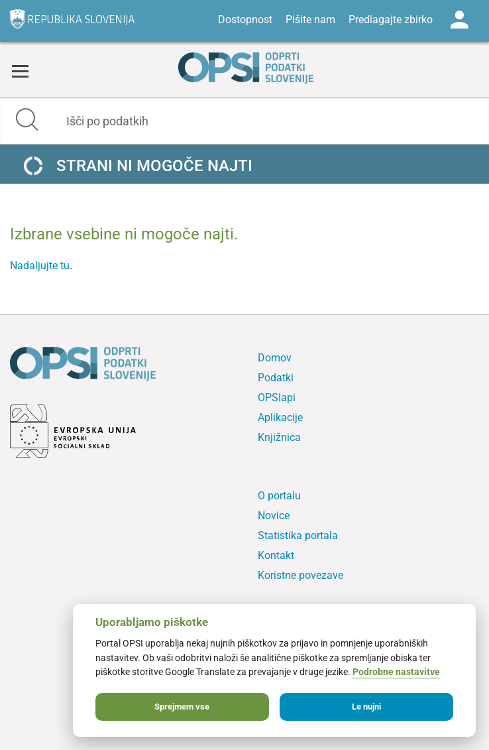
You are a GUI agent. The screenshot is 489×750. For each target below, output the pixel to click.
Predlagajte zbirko (391, 19)
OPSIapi (277, 397)
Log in (459, 20)
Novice (274, 515)
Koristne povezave (300, 575)
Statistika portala (298, 535)
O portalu (279, 495)
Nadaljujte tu (40, 265)
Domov (275, 357)
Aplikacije (280, 417)
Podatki (276, 377)
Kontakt (276, 555)
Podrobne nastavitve (396, 672)
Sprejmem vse (181, 707)
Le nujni (366, 707)
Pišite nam (310, 19)
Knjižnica (279, 437)
